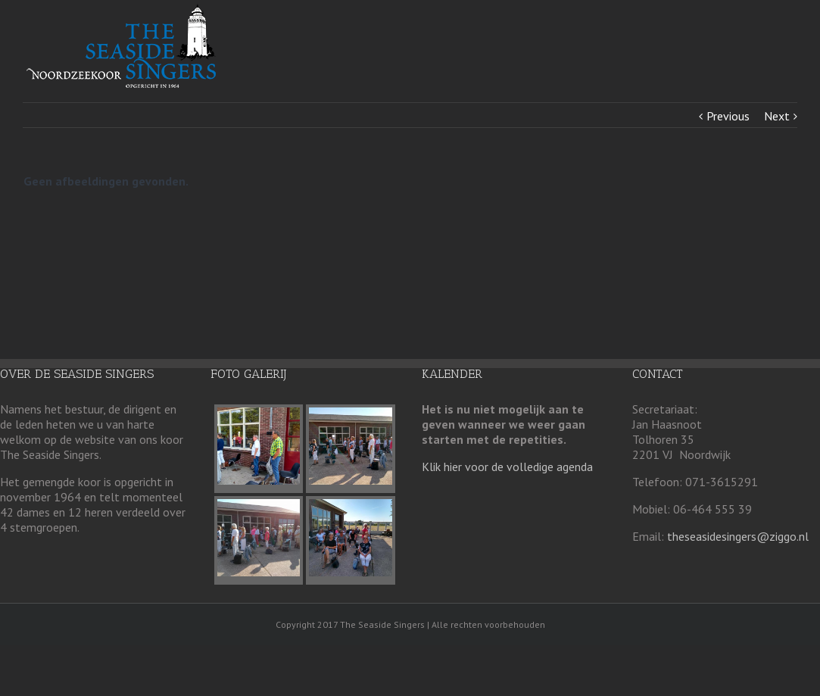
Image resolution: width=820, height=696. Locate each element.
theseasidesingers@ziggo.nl (738, 536)
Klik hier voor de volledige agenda (507, 466)
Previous (728, 115)
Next (777, 115)
